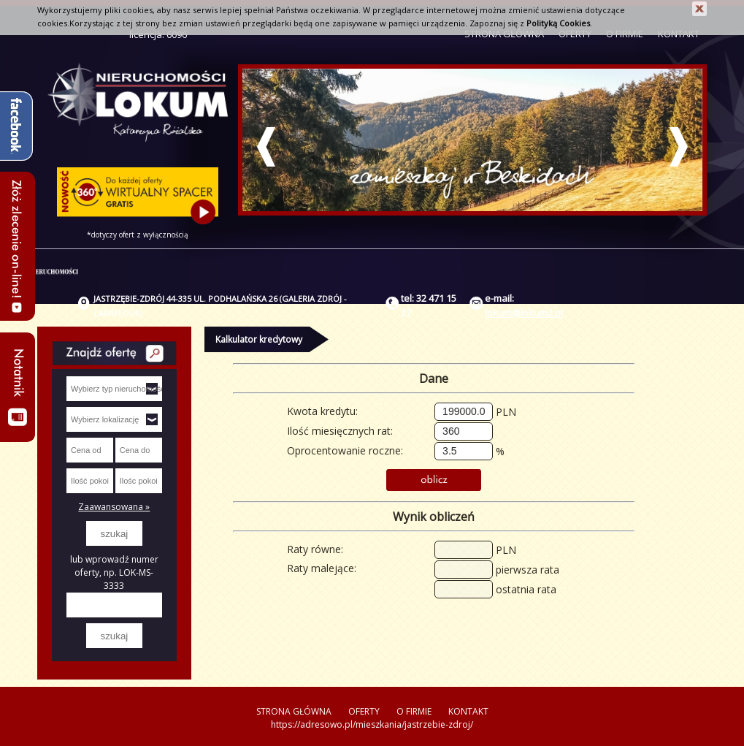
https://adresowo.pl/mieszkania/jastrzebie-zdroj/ (372, 724)
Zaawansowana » (114, 506)
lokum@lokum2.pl (524, 312)
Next (679, 147)
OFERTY (364, 711)
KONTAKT (468, 711)
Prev (266, 147)
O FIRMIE (414, 711)
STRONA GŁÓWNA (293, 711)
